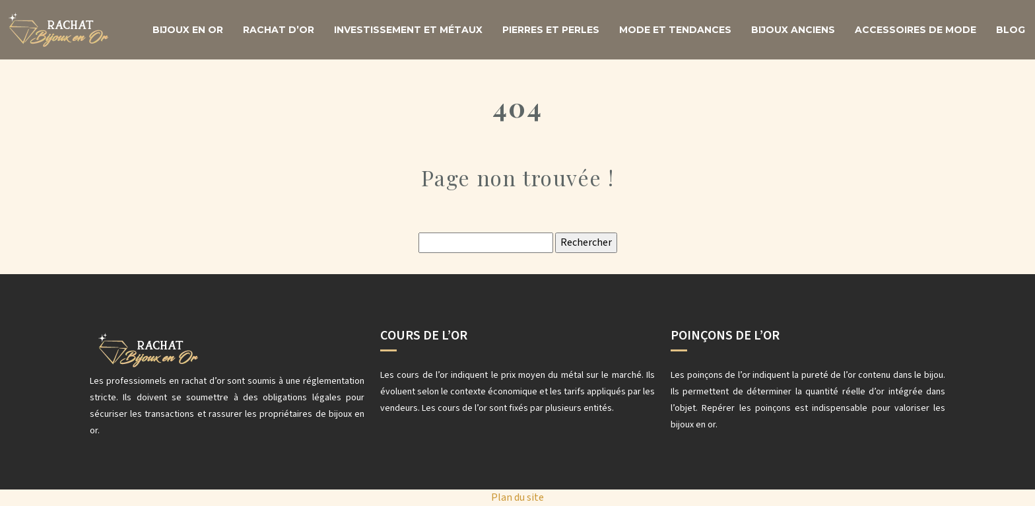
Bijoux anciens (793, 30)
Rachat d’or (278, 30)
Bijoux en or (187, 30)
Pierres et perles (550, 30)
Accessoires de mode (915, 30)
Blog (1010, 30)
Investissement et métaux (408, 30)
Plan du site (517, 497)
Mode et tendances (675, 30)
